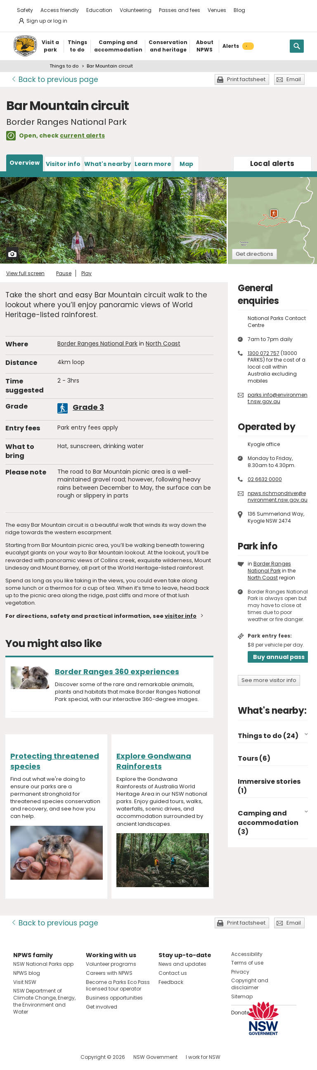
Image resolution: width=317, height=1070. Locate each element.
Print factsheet (246, 79)
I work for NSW (203, 1057)
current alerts (82, 135)
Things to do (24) (268, 736)
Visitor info (63, 164)
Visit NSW (24, 982)
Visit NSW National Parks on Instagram (38, 1057)
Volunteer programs (111, 963)
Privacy (240, 971)
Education (99, 10)
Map (186, 164)
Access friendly (59, 10)
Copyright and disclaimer (249, 984)
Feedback (170, 982)
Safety (25, 10)
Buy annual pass (279, 657)
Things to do (64, 66)
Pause (63, 273)
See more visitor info (268, 680)
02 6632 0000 (265, 479)
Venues (217, 10)
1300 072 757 (263, 353)
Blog (239, 10)
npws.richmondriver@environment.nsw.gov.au (278, 497)
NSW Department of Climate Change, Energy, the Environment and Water (44, 1001)
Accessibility (247, 954)
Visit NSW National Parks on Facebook (20, 1057)
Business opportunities (114, 997)
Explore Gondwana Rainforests (153, 761)
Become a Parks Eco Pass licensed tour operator (118, 986)
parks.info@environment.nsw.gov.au (278, 398)
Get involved (101, 1006)
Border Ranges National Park (97, 343)
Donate (240, 1012)
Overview (24, 163)
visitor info (180, 616)
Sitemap (242, 996)
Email (293, 79)
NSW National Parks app (43, 963)
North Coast (163, 343)
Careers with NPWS (109, 973)
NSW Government (155, 1057)
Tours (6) (254, 758)
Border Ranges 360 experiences (117, 671)
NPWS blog (26, 973)
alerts (272, 163)
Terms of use (247, 962)
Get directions (254, 254)
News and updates (182, 963)
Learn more (153, 164)
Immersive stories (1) (269, 786)
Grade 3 (88, 407)
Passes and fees (179, 10)
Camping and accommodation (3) (268, 822)
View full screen (25, 273)
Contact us (172, 973)
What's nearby (107, 164)
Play (86, 273)
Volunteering (135, 10)
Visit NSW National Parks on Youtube (56, 1057)
